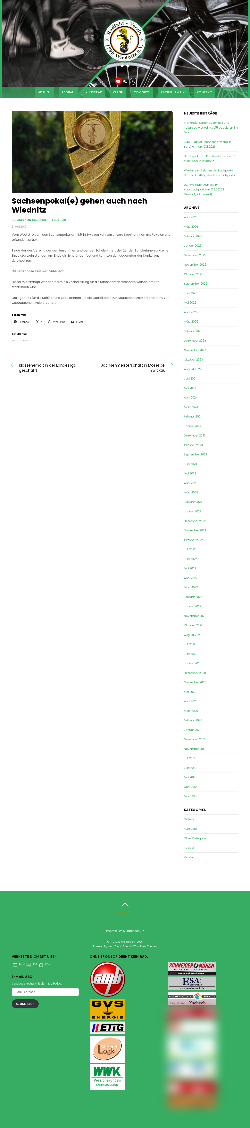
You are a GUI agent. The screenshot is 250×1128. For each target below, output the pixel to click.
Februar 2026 (193, 236)
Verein (118, 92)
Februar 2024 (193, 416)
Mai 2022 (190, 568)
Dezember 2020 (195, 673)
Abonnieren (25, 1004)
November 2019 (194, 749)
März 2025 (191, 322)
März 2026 (191, 227)
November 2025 (195, 265)
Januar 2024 (193, 426)
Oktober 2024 (193, 360)
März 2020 (191, 711)
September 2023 (195, 454)
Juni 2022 (190, 559)
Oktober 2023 (193, 445)
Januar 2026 (192, 246)
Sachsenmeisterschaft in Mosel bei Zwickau (131, 368)
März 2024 (191, 407)
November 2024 (195, 350)
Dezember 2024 (195, 341)
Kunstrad (94, 92)
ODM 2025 (142, 92)
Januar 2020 (192, 730)
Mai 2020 (190, 692)
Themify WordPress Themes (140, 946)
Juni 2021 (190, 654)
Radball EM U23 (173, 92)
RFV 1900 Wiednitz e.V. (123, 941)
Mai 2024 (190, 388)
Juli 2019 (189, 758)
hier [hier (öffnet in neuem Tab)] (45, 271)
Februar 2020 (193, 720)
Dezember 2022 (195, 521)
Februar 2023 (193, 502)
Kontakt (204, 92)
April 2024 (191, 397)
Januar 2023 (192, 511)
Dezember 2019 (194, 739)
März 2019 (190, 796)
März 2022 (191, 587)
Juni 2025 (190, 293)
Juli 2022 (190, 549)
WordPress (114, 946)
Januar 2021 (192, 663)
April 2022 (190, 578)
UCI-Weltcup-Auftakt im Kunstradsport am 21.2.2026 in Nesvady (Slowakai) (205, 189)
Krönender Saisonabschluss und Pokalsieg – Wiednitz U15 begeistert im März (211, 127)
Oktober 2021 (193, 625)
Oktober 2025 (193, 274)
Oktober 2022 (193, 540)
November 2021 (194, 616)
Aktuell (44, 92)
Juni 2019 (190, 768)
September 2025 (195, 284)
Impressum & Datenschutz (125, 931)
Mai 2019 (190, 777)
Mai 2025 (190, 303)
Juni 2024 (190, 379)
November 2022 (195, 530)
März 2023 (191, 492)
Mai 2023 (190, 473)
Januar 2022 (192, 606)
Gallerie (189, 819)
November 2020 (195, 682)
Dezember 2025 (195, 255)
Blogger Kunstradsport (30, 220)
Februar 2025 (193, 331)
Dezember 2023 (195, 435)
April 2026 (190, 217)
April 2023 (190, 483)
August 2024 (193, 369)
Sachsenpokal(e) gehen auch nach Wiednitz (79, 205)
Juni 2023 (190, 464)
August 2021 (192, 635)
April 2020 (190, 701)
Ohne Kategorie (195, 838)
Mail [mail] (18, 964)
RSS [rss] (31, 964)
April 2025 (191, 312)
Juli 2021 (189, 644)
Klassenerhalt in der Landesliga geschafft (47, 368)
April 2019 (190, 787)
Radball (68, 92)
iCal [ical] (44, 964)
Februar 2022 (193, 597)
